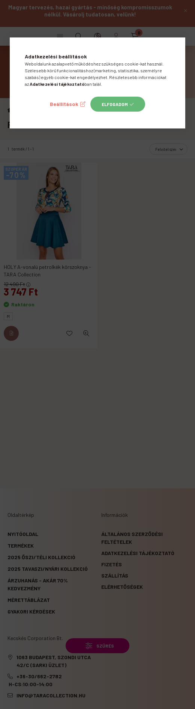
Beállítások (64, 104)
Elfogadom (115, 104)
